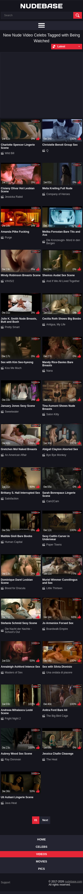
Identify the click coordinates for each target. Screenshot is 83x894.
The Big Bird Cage (57, 715)
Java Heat (11, 803)
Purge (8, 237)
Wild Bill (9, 153)
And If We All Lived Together (62, 281)
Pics (41, 868)
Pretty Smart (12, 327)
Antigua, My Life (55, 324)
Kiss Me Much (13, 368)
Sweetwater (12, 411)
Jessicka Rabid (14, 196)
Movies (41, 861)
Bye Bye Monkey (56, 455)
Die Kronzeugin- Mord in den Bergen (63, 242)
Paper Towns (54, 544)
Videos (41, 854)
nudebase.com (73, 881)
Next (45, 820)
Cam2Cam (52, 501)
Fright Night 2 (13, 718)
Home (41, 839)
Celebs (41, 846)
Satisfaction (12, 498)
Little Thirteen (54, 588)
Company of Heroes (58, 194)
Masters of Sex (14, 672)
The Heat (51, 759)
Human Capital (13, 542)
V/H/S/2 (9, 281)
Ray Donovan (13, 759)
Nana (49, 370)
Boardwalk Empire (57, 628)
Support (5, 882)
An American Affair (16, 455)
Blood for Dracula (15, 588)
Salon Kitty (52, 414)
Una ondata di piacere (59, 672)
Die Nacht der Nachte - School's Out (18, 630)
